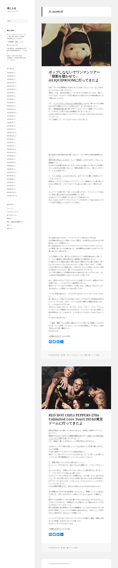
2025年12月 (10, 83)
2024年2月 (10, 129)
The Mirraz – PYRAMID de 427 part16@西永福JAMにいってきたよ (17, 50)
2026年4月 (10, 76)
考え (8, 225)
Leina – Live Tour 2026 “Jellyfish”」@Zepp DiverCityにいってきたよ (17, 58)
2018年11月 (10, 196)
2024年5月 (10, 119)
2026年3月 (10, 79)
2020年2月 (10, 169)
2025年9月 (10, 92)
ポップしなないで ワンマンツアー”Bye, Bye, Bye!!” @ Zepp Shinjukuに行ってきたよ (16, 36)
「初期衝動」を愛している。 (15, 42)
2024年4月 (10, 122)
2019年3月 (10, 186)
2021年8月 (10, 156)
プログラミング (11, 212)
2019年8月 (10, 179)
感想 (86, 355)
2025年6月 (10, 99)
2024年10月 (10, 112)
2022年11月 (10, 149)
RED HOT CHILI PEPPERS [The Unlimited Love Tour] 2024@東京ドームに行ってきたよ (76, 419)
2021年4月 (10, 159)
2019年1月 (10, 189)
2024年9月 (10, 116)
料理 (8, 218)
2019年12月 (10, 172)
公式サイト (59, 336)
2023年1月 (10, 146)
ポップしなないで (73, 355)
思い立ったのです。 (13, 45)
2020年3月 (10, 166)
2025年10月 (10, 89)
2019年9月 (10, 176)
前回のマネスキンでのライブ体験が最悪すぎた (66, 436)
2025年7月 (10, 96)
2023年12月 (10, 132)
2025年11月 (10, 86)
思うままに (10, 215)
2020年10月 (10, 162)
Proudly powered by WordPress (59, 563)
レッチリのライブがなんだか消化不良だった (69, 103)
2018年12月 (10, 192)
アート (9, 208)
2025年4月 (10, 102)
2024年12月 (10, 109)
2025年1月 (10, 106)
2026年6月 (10, 73)
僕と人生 (11, 8)
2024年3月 (10, 126)
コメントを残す (95, 355)
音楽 (8, 228)
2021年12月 (10, 152)
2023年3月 (10, 142)
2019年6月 (10, 182)
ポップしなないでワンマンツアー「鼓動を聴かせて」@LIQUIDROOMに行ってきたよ (74, 76)
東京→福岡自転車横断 (13, 222)
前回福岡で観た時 (59, 109)
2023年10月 (10, 136)
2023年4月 (10, 139)
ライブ (82, 355)
